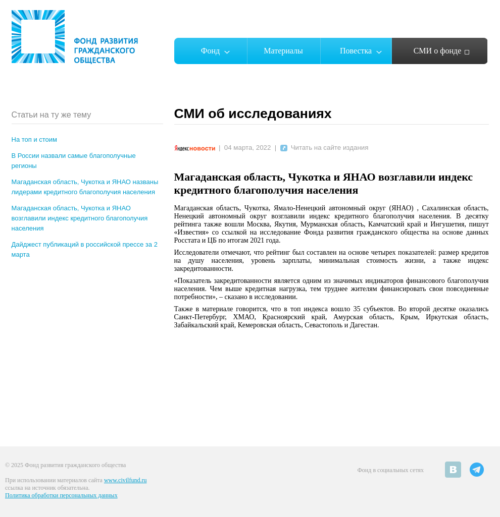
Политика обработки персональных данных (61, 495)
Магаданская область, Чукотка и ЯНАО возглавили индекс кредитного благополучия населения (80, 218)
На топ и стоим (35, 139)
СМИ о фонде (438, 50)
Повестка (356, 50)
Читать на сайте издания (324, 147)
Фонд (210, 50)
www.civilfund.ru (125, 480)
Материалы (283, 50)
